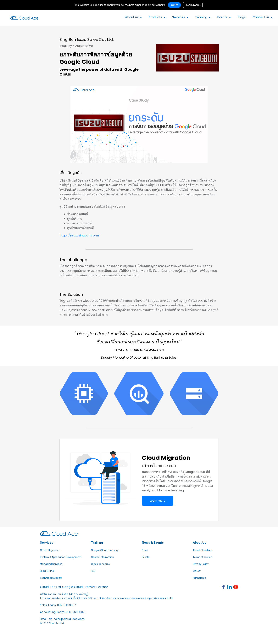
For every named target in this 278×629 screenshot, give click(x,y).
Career (197, 571)
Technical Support (51, 577)
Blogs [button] (241, 17)
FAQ (93, 571)
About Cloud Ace (203, 550)
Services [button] (178, 17)
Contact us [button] (260, 17)
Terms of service (202, 557)
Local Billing (47, 571)
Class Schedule (100, 564)
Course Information (102, 557)
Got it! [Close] (174, 5)
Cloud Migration (49, 550)
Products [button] (155, 17)
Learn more (192, 5)
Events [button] (222, 17)
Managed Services (51, 564)
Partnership (199, 577)
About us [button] (131, 17)
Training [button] (201, 17)
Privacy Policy (201, 564)
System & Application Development (60, 557)
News (145, 550)
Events (145, 557)
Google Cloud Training (104, 550)
